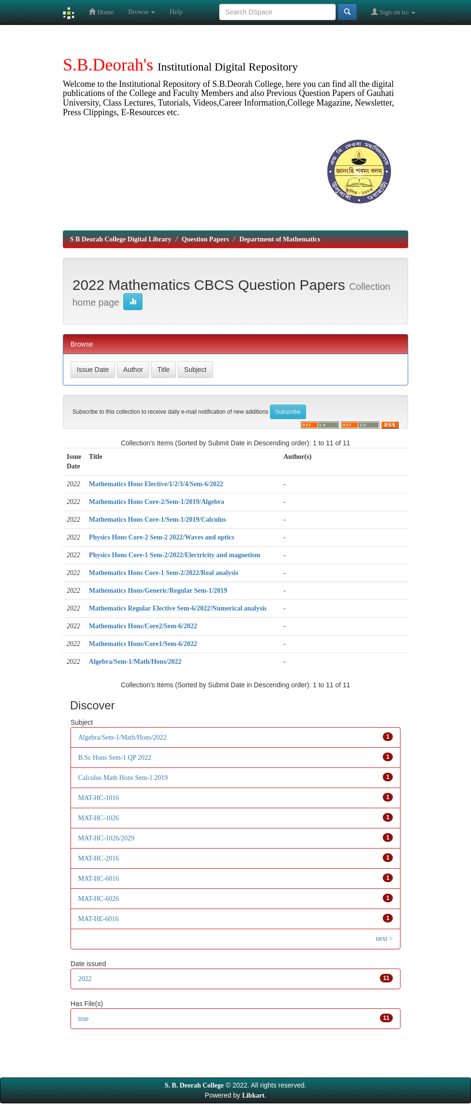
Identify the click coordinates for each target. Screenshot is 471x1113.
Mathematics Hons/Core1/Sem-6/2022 (143, 643)
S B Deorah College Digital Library (120, 239)
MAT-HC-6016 (98, 878)
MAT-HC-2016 (98, 858)
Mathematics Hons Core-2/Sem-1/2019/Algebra (156, 501)
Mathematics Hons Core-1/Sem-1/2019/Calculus (157, 519)
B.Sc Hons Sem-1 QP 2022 (114, 757)
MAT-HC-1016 (98, 798)
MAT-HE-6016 (98, 918)
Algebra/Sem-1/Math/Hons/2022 (135, 661)
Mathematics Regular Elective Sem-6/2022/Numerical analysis (178, 608)
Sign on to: (393, 12)
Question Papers (205, 239)
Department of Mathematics (279, 239)
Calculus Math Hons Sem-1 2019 (123, 777)
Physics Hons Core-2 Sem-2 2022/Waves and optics (161, 537)
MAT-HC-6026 (98, 898)
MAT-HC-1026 (98, 818)
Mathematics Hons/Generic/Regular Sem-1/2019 (158, 590)
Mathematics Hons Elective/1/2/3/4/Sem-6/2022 (156, 484)
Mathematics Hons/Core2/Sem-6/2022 (143, 626)
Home (101, 12)
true (83, 1018)
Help (175, 11)
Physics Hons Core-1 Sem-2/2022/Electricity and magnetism (174, 555)
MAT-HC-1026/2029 (106, 838)
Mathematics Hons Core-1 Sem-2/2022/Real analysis (163, 572)
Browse (141, 11)
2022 (85, 978)
